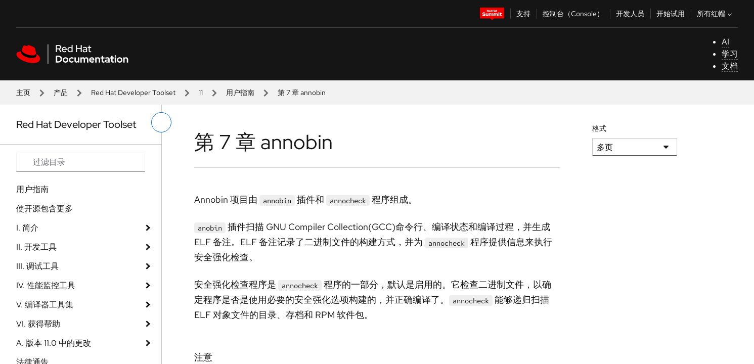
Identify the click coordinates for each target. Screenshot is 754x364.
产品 (61, 92)
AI (725, 41)
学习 (730, 54)
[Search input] (80, 162)
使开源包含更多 (44, 208)
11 (201, 92)
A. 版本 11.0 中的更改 (53, 343)
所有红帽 (715, 13)
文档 (730, 66)
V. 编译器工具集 (44, 304)
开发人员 (630, 13)
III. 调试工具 (37, 266)
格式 (599, 128)
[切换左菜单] (161, 122)
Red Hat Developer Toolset (133, 92)
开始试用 (670, 13)
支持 (523, 13)
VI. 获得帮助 (38, 323)
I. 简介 (27, 227)
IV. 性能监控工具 (45, 285)
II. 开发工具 (36, 247)
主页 (23, 92)
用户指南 (240, 92)
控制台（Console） (573, 13)
